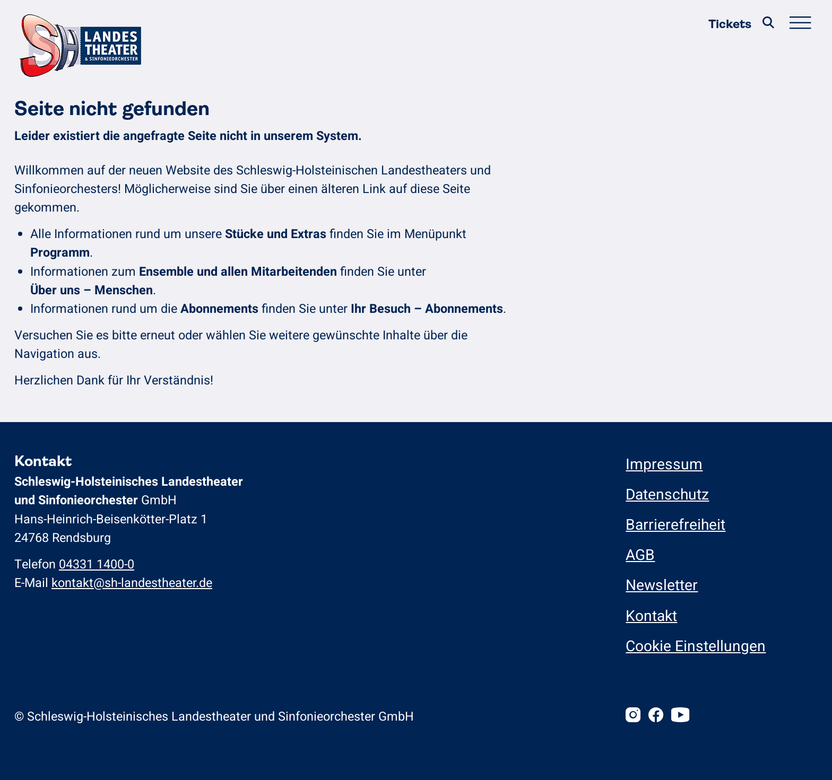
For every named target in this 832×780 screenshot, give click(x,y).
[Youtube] (680, 717)
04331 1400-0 (96, 564)
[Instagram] (633, 717)
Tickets (729, 24)
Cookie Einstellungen (696, 647)
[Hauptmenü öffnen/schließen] (800, 24)
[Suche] (768, 24)
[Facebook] (655, 717)
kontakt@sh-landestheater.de (131, 583)
